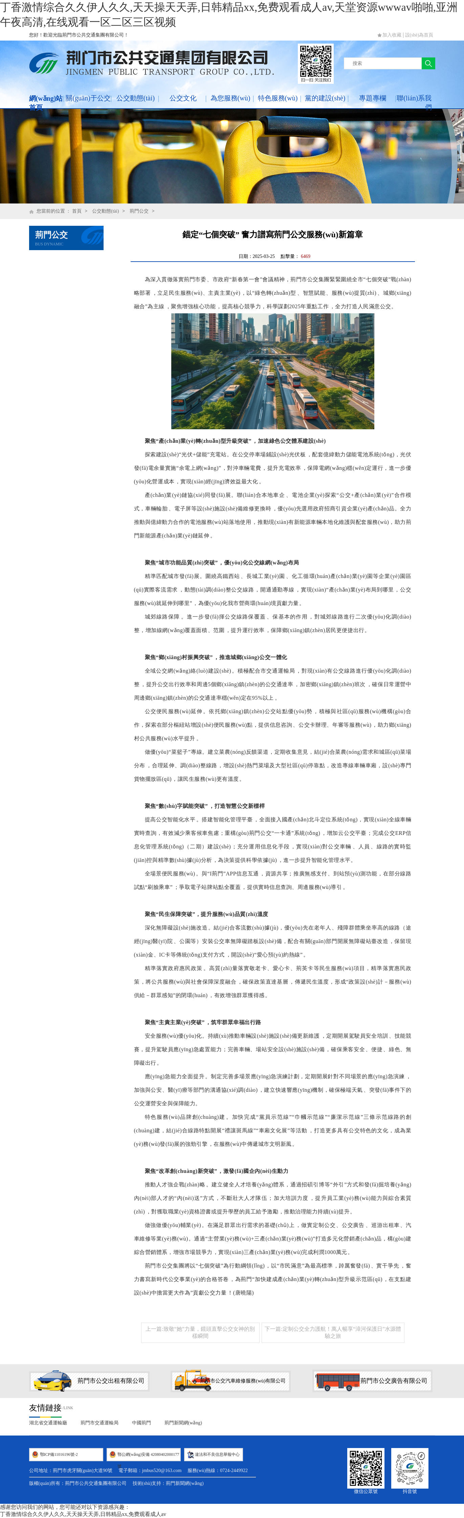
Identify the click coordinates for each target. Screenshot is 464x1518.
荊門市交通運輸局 (99, 1422)
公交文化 (183, 98)
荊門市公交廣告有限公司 (393, 1380)
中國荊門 (141, 1422)
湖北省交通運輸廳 (48, 1422)
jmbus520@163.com (162, 1470)
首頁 (77, 211)
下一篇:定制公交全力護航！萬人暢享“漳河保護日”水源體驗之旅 (333, 1332)
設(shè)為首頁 (419, 35)
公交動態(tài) (135, 98)
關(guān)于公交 (88, 98)
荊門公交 (139, 211)
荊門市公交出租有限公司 (111, 1380)
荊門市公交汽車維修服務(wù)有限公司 (243, 1380)
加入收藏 (391, 35)
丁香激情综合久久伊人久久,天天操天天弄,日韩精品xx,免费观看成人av (83, 1514)
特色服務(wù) (278, 98)
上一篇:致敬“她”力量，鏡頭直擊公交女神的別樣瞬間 (200, 1332)
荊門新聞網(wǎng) (183, 1422)
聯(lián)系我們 (414, 102)
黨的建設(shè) (325, 98)
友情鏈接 (45, 1407)
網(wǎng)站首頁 (46, 103)
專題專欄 (372, 98)
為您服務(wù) (230, 98)
